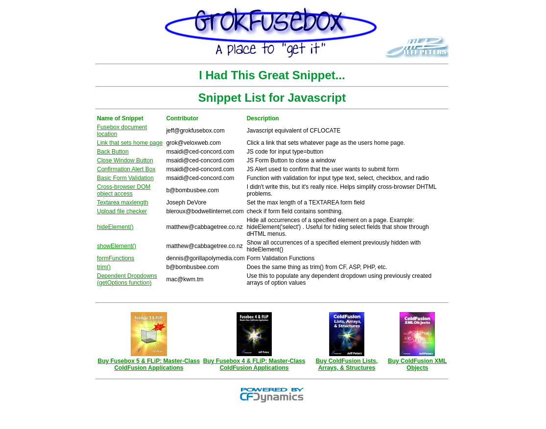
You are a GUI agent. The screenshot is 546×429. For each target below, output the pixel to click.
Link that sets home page (130, 142)
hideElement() (115, 227)
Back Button (113, 151)
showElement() (116, 246)
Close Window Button (125, 160)
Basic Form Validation (125, 178)
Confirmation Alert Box (126, 169)
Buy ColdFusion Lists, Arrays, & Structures (347, 361)
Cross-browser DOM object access (123, 190)
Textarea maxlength (122, 202)
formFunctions (115, 258)
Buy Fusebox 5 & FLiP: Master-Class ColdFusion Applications (149, 361)
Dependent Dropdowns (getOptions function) (127, 279)
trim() (104, 267)
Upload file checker (122, 211)
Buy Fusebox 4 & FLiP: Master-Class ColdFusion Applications (254, 361)
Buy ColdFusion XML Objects (417, 361)
